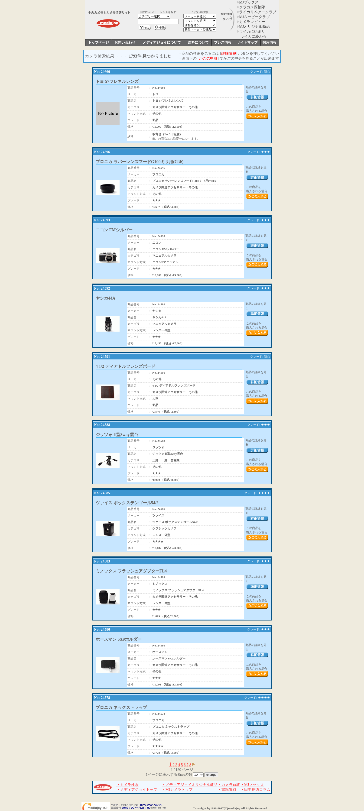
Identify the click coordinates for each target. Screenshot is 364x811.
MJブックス (248, 2)
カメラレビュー (251, 22)
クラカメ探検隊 (251, 7)
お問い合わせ (124, 42)
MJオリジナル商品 (253, 27)
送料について (198, 42)
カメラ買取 (229, 785)
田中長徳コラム (255, 790)
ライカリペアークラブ (256, 12)
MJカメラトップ (177, 790)
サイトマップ (247, 42)
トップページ (98, 42)
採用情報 (269, 42)
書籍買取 (227, 790)
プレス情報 (222, 42)
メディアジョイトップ (136, 790)
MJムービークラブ (253, 17)
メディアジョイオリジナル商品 (190, 785)
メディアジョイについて (162, 42)
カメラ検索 (127, 785)
